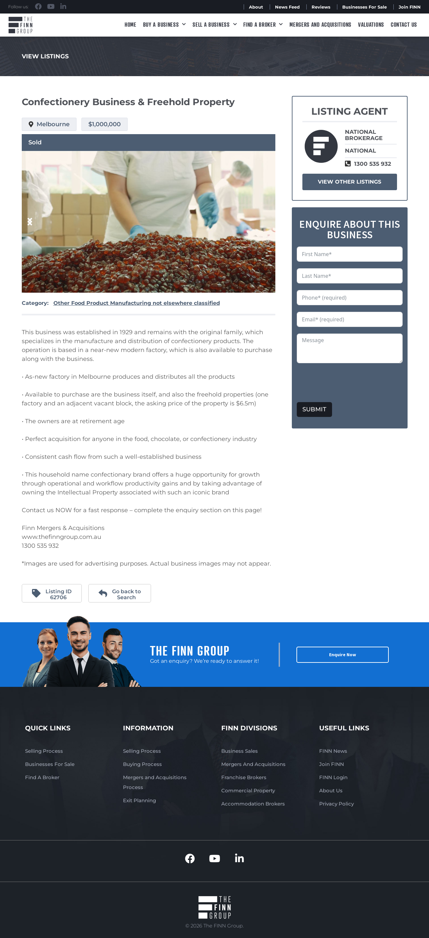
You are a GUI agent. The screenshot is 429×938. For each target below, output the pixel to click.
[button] (30, 222)
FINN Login (333, 777)
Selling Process (44, 751)
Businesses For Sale (364, 7)
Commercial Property (248, 790)
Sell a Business (215, 24)
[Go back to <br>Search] (103, 593)
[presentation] (347, 383)
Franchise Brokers (243, 777)
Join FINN (410, 7)
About (256, 7)
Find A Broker (263, 24)
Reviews (321, 7)
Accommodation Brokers (253, 804)
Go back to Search (126, 594)
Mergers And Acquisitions (253, 764)
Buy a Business (164, 24)
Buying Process (142, 764)
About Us (331, 790)
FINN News (333, 751)
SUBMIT (314, 409)
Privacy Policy (336, 804)
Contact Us (404, 24)
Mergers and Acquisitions (321, 24)
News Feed (287, 7)
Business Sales (239, 751)
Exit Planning (139, 800)
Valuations (371, 24)
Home (131, 24)
